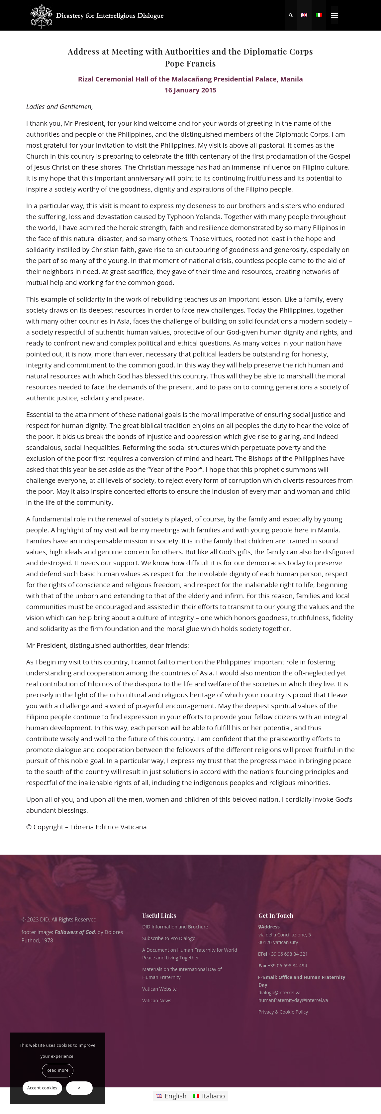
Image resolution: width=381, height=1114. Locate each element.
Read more (58, 1070)
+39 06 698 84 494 (282, 965)
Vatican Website (159, 989)
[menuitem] (291, 15)
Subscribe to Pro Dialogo (168, 938)
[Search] (291, 15)
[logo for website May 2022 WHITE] (99, 15)
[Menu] (334, 15)
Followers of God (74, 931)
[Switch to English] (171, 1096)
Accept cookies (42, 1088)
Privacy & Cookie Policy (283, 1012)
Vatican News (156, 1000)
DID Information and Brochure (175, 926)
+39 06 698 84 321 (288, 954)
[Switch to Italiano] (209, 1096)
